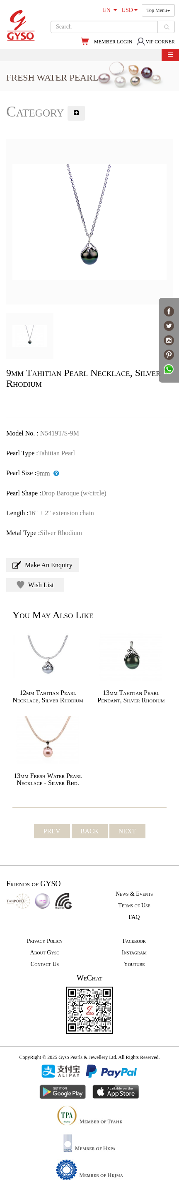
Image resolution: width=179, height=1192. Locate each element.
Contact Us (45, 964)
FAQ (134, 917)
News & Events (134, 894)
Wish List (35, 585)
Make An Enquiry (42, 565)
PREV (52, 831)
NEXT (127, 831)
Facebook (134, 941)
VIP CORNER (155, 42)
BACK (89, 831)
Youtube (134, 964)
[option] (89, 222)
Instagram (134, 952)
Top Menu (158, 10)
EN (110, 10)
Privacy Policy (45, 941)
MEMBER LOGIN (113, 42)
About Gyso (45, 952)
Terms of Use (134, 905)
